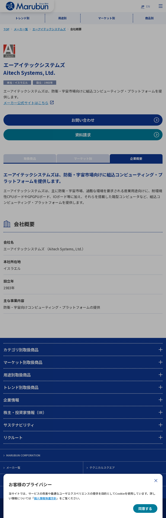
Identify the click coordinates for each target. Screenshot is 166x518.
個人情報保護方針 (45, 498)
